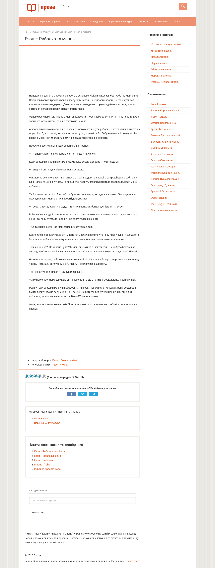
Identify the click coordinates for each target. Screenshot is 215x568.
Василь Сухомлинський (165, 178)
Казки (31, 21)
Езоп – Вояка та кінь (64, 360)
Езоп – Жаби (60, 364)
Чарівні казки (159, 63)
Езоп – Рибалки (43, 460)
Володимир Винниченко (165, 141)
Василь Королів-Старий (165, 110)
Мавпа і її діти (42, 464)
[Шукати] (183, 6)
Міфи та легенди (161, 69)
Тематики (143, 21)
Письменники (161, 21)
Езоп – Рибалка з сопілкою (50, 451)
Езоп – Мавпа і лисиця (47, 455)
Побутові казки (160, 56)
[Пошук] (119, 6)
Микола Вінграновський (165, 135)
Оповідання (96, 21)
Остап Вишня (159, 197)
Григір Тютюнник (161, 129)
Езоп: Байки (41, 418)
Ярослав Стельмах (162, 154)
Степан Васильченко (163, 122)
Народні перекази (161, 75)
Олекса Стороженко (163, 160)
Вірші (177, 21)
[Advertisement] (82, 70)
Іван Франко (158, 104)
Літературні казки (75, 21)
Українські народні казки (166, 44)
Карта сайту (133, 561)
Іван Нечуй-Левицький (164, 203)
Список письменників (164, 210)
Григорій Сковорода (163, 191)
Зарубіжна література (120, 21)
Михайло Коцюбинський (165, 172)
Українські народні (50, 21)
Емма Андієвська (161, 147)
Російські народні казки (165, 81)
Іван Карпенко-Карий (163, 166)
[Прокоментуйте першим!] (82, 500)
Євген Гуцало (159, 116)
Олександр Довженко (164, 185)
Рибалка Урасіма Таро (47, 468)
